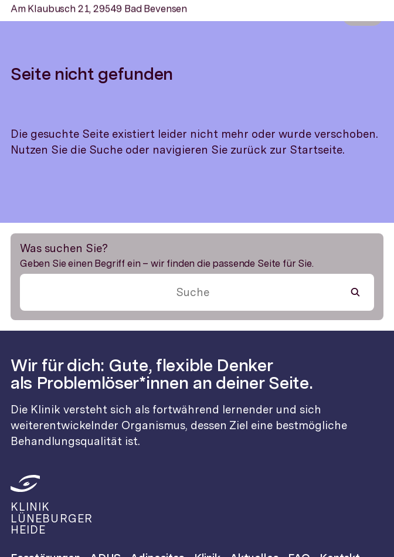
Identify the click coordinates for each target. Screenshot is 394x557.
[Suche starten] (355, 292)
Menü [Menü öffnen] (362, 15)
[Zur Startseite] (20, 15)
